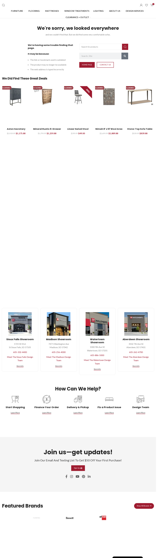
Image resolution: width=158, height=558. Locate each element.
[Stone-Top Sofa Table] (140, 96)
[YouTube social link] (77, 477)
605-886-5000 (97, 355)
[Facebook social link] (66, 477)
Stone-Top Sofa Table (139, 129)
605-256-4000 (59, 352)
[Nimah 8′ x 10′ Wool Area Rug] (109, 96)
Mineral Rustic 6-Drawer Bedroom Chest (47, 130)
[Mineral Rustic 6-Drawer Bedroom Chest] (47, 96)
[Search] (3, 5)
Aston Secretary (16, 129)
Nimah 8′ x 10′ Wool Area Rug (109, 130)
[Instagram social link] (71, 477)
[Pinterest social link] (83, 477)
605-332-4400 (20, 352)
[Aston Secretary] (16, 96)
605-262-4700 (136, 352)
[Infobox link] (45, 533)
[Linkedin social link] (89, 477)
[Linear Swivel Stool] (78, 96)
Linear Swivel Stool (78, 129)
